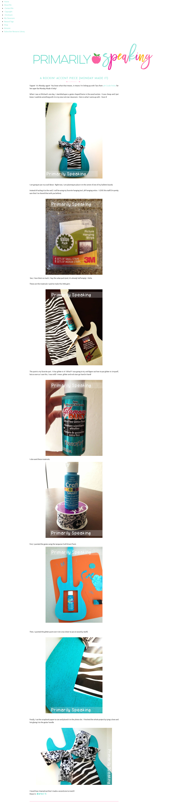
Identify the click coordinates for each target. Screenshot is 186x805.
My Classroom (9, 18)
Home (6, 2)
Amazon (7, 28)
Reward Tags (9, 22)
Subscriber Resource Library (14, 32)
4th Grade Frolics (109, 86)
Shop (6, 25)
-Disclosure (8, 15)
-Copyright (8, 12)
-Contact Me (8, 8)
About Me (8, 5)
